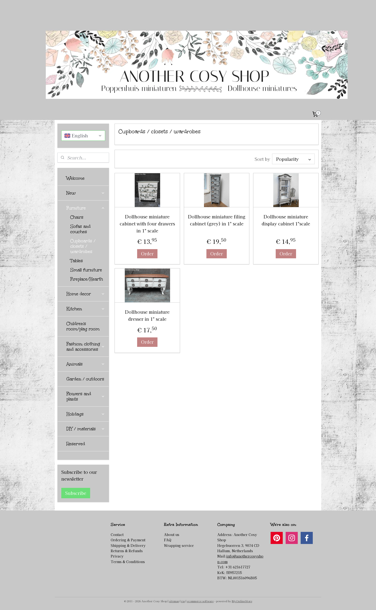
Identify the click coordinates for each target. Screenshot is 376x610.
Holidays (85, 414)
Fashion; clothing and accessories (85, 346)
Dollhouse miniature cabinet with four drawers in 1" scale (147, 223)
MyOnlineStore (242, 601)
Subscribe (75, 493)
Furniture (85, 208)
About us (171, 534)
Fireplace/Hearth (86, 279)
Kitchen (85, 309)
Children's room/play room (83, 326)
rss (183, 601)
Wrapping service (179, 545)
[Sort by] (293, 159)
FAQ (167, 539)
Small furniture (86, 270)
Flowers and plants (85, 396)
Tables (76, 261)
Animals (85, 364)
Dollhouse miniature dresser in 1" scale (147, 315)
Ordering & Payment (128, 539)
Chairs (76, 217)
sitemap (174, 601)
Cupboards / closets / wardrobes (82, 246)
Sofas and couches (80, 229)
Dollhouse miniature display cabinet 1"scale (286, 220)
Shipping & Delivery (128, 545)
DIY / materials (85, 429)
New (85, 193)
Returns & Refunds (127, 550)
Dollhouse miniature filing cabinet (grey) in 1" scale (216, 220)
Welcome (75, 178)
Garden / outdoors (85, 379)
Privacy (117, 556)
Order (147, 253)
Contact (117, 534)
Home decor (85, 294)
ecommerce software (200, 601)
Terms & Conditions (128, 561)
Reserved (75, 444)
